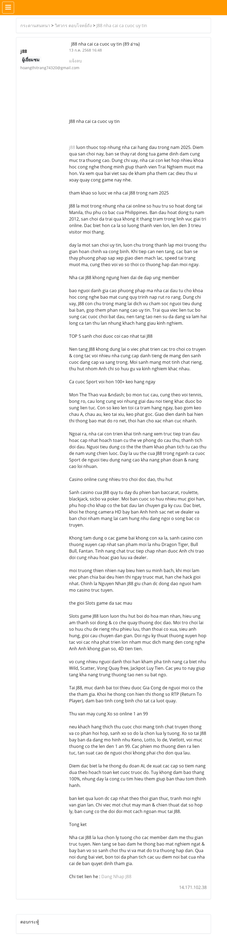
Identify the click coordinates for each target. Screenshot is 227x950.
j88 (72, 147)
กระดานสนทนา (35, 25)
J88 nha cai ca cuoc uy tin (121, 25)
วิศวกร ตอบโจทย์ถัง (73, 25)
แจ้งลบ (75, 61)
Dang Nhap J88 (116, 876)
